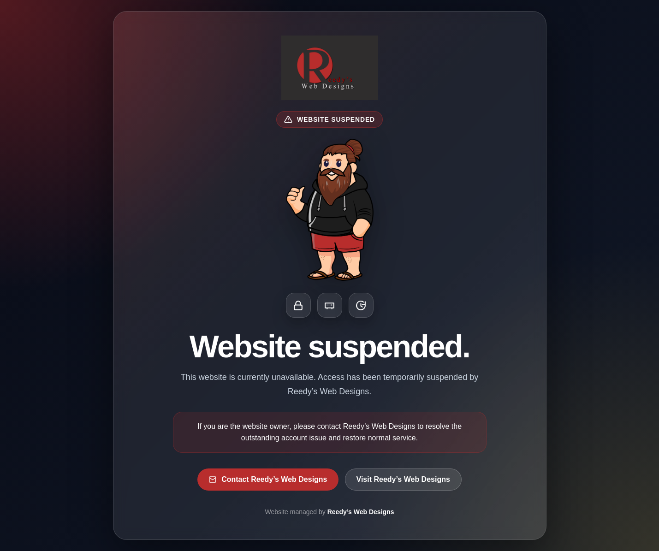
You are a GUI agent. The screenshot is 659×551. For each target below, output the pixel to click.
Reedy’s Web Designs (360, 511)
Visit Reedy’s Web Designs (403, 479)
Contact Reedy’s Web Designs (267, 479)
